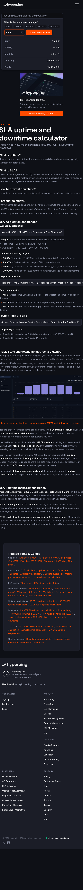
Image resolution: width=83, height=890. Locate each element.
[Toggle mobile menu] (77, 4)
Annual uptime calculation (33, 629)
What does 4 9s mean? (28, 592)
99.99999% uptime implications (45, 604)
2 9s (22, 583)
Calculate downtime (39, 32)
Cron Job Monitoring (54, 723)
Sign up (6, 699)
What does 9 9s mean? (39, 595)
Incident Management (54, 718)
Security (48, 810)
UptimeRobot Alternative (14, 791)
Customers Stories (52, 781)
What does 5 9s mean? (54, 592)
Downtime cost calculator (39, 639)
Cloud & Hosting (51, 759)
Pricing (47, 776)
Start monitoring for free (41, 113)
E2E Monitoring (51, 709)
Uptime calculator (46, 570)
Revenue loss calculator (32, 642)
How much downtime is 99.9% (24, 613)
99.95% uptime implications (43, 601)
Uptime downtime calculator (47, 577)
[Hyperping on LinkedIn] (8, 842)
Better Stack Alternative (13, 810)
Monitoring (49, 699)
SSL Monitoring (51, 728)
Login (5, 709)
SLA (45, 819)
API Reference (9, 781)
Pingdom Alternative (11, 795)
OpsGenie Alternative (12, 800)
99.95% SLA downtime (31, 610)
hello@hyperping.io (24, 684)
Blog (46, 786)
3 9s (29, 583)
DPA (46, 814)
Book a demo (8, 704)
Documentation (9, 776)
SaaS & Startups (51, 745)
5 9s (42, 583)
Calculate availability (53, 573)
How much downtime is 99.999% (25, 617)
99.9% (18, 26)
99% (8, 26)
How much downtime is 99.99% (58, 613)
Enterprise (49, 764)
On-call (47, 713)
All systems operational (57, 838)
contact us (41, 684)
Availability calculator (30, 573)
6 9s (49, 583)
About (46, 791)
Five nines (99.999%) (31, 561)
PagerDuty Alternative (12, 805)
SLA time (23, 626)
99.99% (41, 26)
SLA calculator (28, 570)
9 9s (55, 583)
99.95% (29, 26)
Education (48, 754)
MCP (46, 733)
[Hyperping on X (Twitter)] (3, 842)
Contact (47, 795)
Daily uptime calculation (42, 626)
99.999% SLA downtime (57, 610)
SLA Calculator (9, 786)
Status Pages (50, 704)
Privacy (47, 800)
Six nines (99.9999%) (55, 561)
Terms (47, 805)
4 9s (36, 583)
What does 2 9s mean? (40, 588)
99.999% (54, 26)
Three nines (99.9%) (48, 557)
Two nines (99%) (27, 557)
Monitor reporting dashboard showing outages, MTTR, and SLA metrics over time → (41, 423)
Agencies (48, 750)
